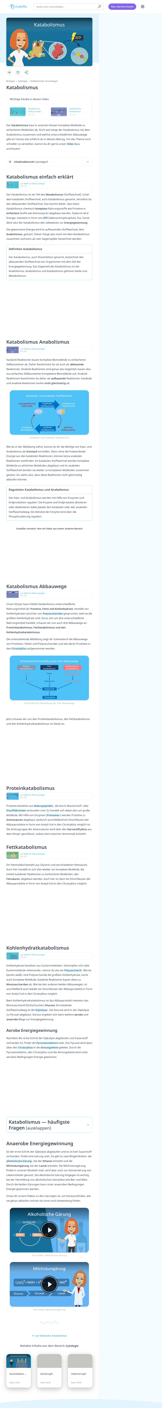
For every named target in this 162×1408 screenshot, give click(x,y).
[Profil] (151, 5)
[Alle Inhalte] (143, 5)
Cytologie (23, 81)
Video (70, 144)
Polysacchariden (53, 613)
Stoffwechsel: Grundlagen (44, 81)
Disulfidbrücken (16, 810)
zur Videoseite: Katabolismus (49, 1335)
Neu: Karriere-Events (122, 5)
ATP (45, 218)
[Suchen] (100, 5)
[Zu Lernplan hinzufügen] (9, 72)
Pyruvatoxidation (47, 1043)
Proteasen (53, 815)
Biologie (10, 81)
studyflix (21, 5)
